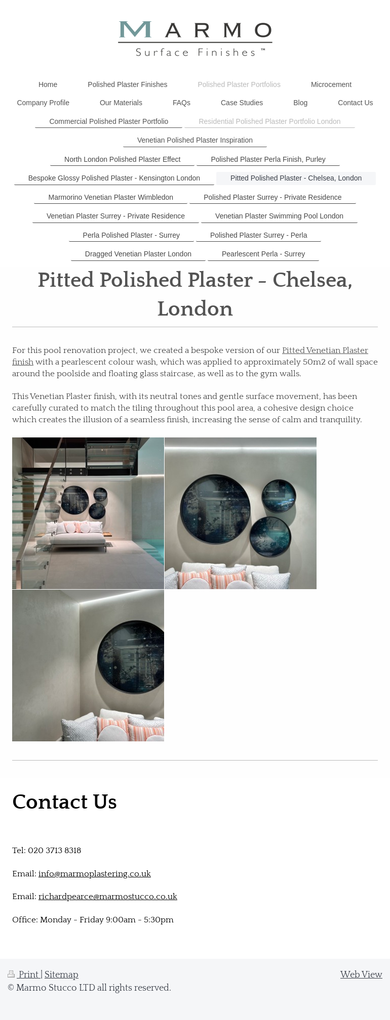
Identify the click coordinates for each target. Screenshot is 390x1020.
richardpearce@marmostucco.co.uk (107, 896)
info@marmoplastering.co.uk (94, 873)
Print (24, 975)
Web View (361, 975)
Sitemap (62, 975)
